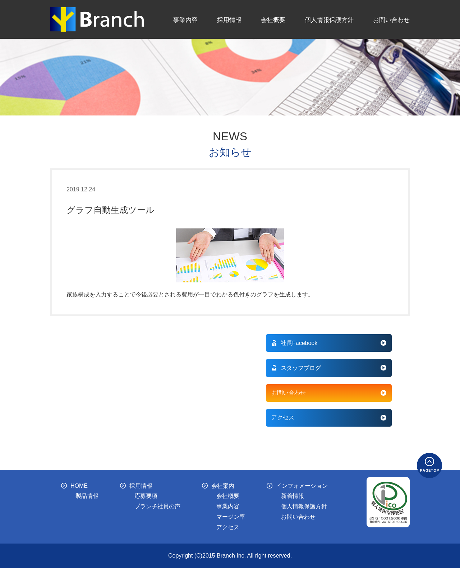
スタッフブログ (296, 368)
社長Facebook (294, 343)
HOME (74, 486)
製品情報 (86, 496)
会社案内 (218, 486)
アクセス (282, 417)
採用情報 (229, 19)
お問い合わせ (391, 19)
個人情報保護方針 (329, 19)
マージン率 (230, 517)
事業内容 (185, 19)
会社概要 (273, 19)
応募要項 (145, 496)
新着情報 (292, 496)
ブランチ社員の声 (157, 506)
